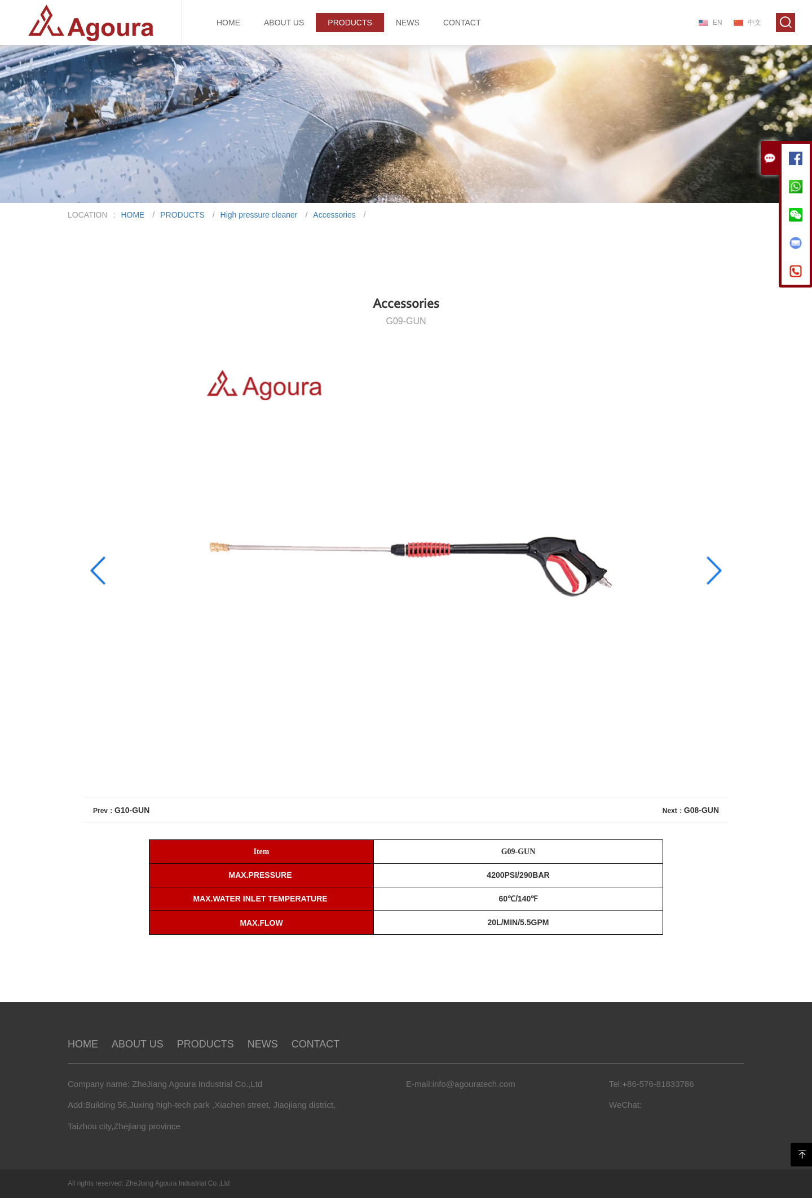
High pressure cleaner (259, 214)
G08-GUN (701, 810)
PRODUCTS (350, 22)
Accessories (334, 214)
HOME (228, 22)
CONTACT (462, 22)
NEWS (408, 22)
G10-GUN (131, 810)
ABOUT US (284, 22)
